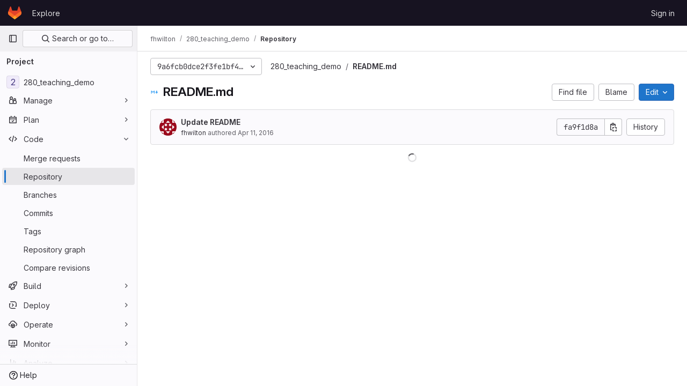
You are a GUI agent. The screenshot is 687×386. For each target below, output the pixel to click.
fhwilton (193, 133)
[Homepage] (15, 12)
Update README (210, 122)
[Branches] (68, 194)
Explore (46, 13)
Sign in (663, 13)
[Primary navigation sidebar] (12, 38)
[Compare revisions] (68, 267)
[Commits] (68, 212)
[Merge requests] (68, 158)
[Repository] (68, 176)
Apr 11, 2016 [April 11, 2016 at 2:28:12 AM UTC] (256, 133)
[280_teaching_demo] (68, 82)
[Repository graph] (68, 249)
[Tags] (68, 231)
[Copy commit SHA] (613, 127)
